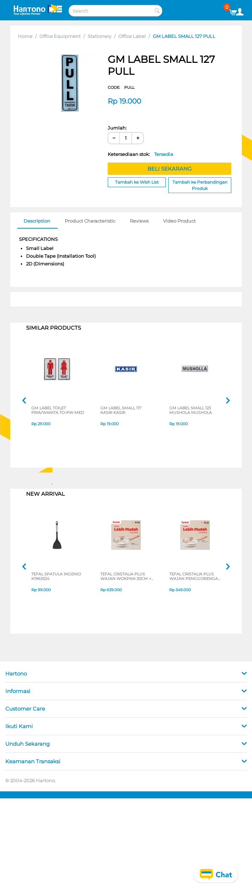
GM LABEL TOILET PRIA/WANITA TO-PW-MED (57, 411)
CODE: (121, 87)
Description (37, 221)
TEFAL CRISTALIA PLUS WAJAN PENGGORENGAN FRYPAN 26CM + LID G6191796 (195, 577)
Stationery (99, 36)
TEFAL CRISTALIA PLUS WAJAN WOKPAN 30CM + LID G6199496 (125, 577)
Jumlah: (117, 128)
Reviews (139, 221)
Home (25, 36)
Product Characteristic (90, 221)
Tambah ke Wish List (137, 182)
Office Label (132, 36)
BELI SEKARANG (169, 168)
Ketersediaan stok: (140, 154)
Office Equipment (60, 36)
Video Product (179, 221)
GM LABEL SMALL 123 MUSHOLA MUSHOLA (190, 411)
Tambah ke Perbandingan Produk (199, 185)
